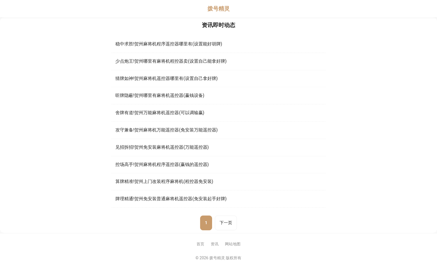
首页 (200, 244)
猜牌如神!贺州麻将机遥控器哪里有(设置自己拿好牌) (166, 78)
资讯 (215, 244)
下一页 (226, 222)
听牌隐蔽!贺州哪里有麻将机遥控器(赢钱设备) (159, 95)
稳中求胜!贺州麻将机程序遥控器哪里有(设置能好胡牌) (168, 44)
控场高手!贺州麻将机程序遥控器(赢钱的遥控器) (162, 164)
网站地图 (233, 244)
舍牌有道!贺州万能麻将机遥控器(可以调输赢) (159, 112)
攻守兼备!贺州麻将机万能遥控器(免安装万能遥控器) (166, 130)
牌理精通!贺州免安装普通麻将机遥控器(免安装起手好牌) (171, 198)
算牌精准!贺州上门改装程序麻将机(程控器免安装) (164, 181)
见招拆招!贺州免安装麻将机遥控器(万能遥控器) (162, 147)
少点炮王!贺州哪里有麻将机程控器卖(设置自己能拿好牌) (171, 61)
